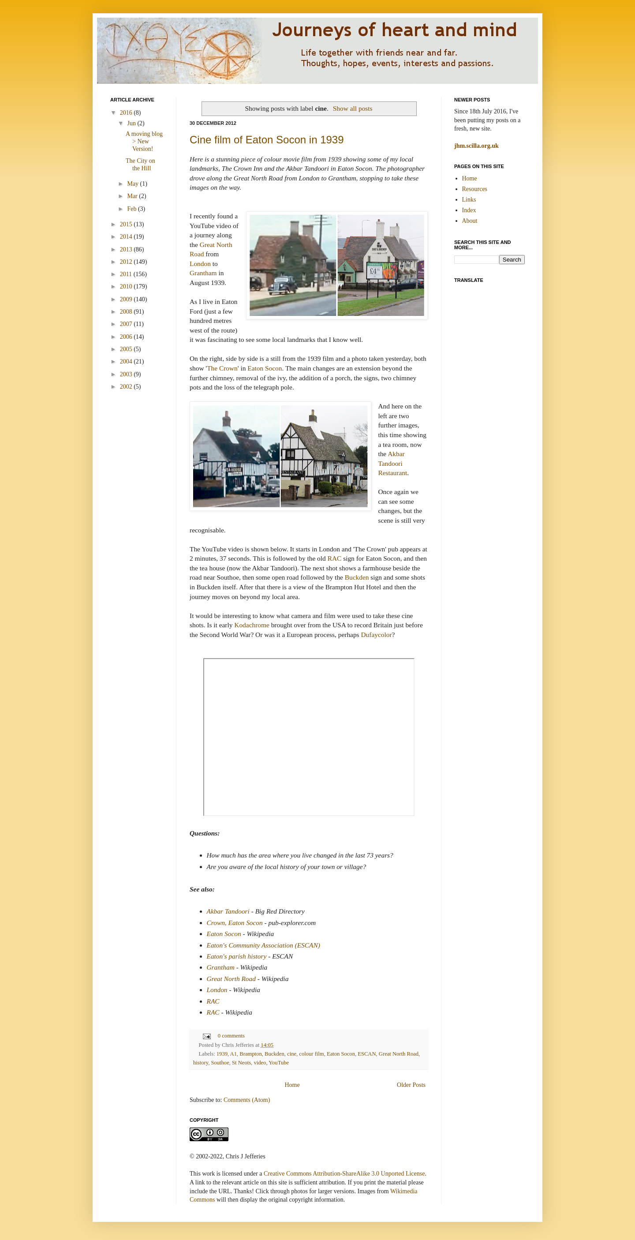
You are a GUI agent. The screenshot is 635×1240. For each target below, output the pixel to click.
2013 (127, 249)
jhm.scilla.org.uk (476, 145)
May (133, 183)
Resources (475, 189)
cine (291, 1054)
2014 (127, 236)
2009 (127, 299)
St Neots (241, 1063)
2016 (127, 112)
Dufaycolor (376, 634)
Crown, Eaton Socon (235, 922)
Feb (132, 209)
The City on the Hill (140, 164)
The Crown (222, 368)
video (260, 1063)
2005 (127, 349)
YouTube (279, 1063)
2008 (127, 311)
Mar (133, 196)
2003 (127, 374)
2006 (127, 336)
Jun (132, 123)
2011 (127, 274)
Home (291, 1085)
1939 (222, 1054)
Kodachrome (251, 625)
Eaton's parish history (237, 956)
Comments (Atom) (247, 1100)
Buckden (357, 577)
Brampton (250, 1054)
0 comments (231, 1036)
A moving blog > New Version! (144, 141)
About (470, 220)
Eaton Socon (264, 368)
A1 (233, 1054)
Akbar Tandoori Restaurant (392, 463)
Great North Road (231, 978)
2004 (127, 361)
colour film (311, 1054)
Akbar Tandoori (228, 911)
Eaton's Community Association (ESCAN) (263, 945)
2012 (127, 261)
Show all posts (353, 108)
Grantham (203, 273)
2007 (127, 324)
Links (469, 199)
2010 (127, 286)
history (200, 1063)
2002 (127, 386)
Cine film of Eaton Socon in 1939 (267, 140)
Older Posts (411, 1085)
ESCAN (367, 1054)
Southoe (220, 1063)
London (200, 263)
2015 (127, 224)
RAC (335, 558)
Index (469, 210)
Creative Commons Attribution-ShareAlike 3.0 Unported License (344, 1173)
